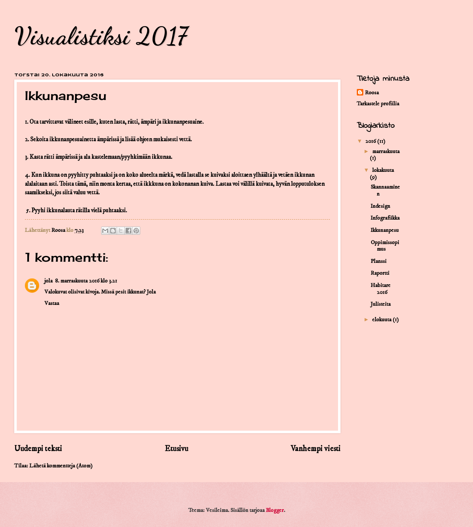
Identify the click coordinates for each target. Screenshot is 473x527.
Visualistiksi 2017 (100, 36)
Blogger (275, 510)
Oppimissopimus (385, 246)
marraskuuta (386, 151)
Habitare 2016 (381, 289)
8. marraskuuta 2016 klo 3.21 (86, 281)
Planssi (379, 261)
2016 (371, 141)
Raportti (380, 273)
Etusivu (176, 449)
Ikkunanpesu (385, 230)
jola (48, 281)
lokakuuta (383, 170)
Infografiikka (385, 218)
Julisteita (381, 304)
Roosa (372, 92)
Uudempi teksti (38, 449)
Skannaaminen (385, 190)
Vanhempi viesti (315, 449)
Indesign (380, 206)
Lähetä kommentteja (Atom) (61, 465)
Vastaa (51, 303)
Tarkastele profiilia (378, 103)
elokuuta (382, 319)
